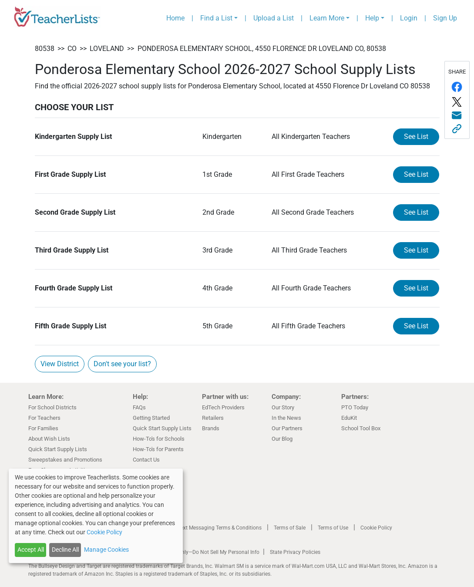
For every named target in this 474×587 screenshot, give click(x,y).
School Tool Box (360, 428)
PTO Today (354, 407)
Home (175, 18)
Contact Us (146, 459)
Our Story (283, 407)
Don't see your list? (122, 364)
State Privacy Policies (295, 552)
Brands (210, 428)
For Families (43, 428)
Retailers (213, 418)
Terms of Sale (290, 528)
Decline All (65, 549)
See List (416, 136)
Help (372, 18)
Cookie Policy (376, 528)
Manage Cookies (106, 549)
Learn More (326, 18)
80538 (44, 48)
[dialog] (96, 516)
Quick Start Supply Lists (57, 449)
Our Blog (282, 438)
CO (72, 48)
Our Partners (287, 428)
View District (59, 364)
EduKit (349, 418)
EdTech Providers (223, 407)
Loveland (107, 48)
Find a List (216, 18)
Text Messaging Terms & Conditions (220, 528)
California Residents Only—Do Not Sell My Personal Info (194, 552)
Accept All (30, 549)
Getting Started (151, 418)
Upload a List (273, 18)
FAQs (139, 407)
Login (408, 18)
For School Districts (52, 407)
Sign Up (445, 18)
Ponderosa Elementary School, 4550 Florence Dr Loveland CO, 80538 (262, 48)
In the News (286, 418)
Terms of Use (333, 528)
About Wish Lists (49, 438)
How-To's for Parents (158, 449)
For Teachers (44, 418)
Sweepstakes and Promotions (65, 459)
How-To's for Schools (159, 438)
